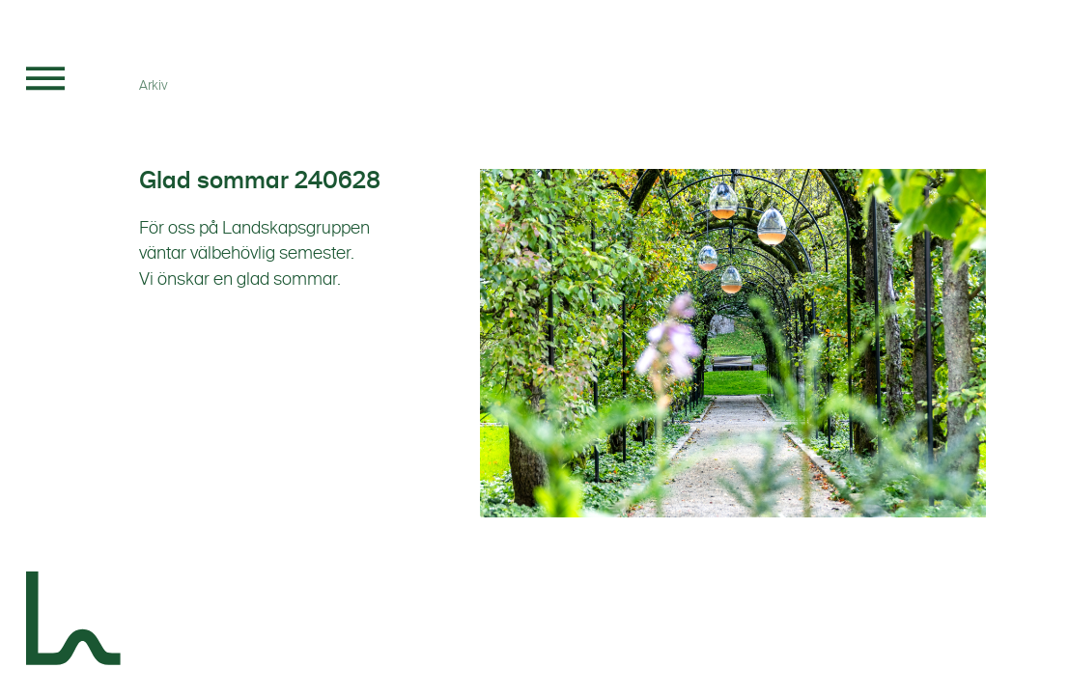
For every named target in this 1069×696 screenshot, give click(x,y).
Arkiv (153, 85)
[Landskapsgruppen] (74, 621)
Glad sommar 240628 (259, 180)
